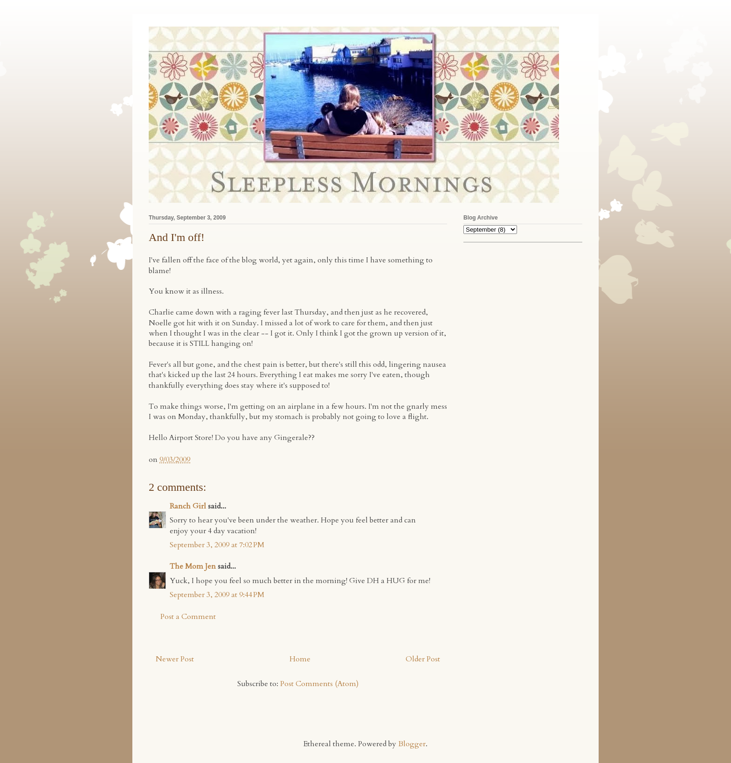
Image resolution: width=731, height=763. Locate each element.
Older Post (423, 659)
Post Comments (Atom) (319, 684)
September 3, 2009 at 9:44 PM (217, 595)
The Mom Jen (193, 566)
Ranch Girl (188, 506)
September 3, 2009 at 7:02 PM (217, 545)
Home (300, 659)
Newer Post (175, 659)
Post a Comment (188, 617)
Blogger (412, 744)
